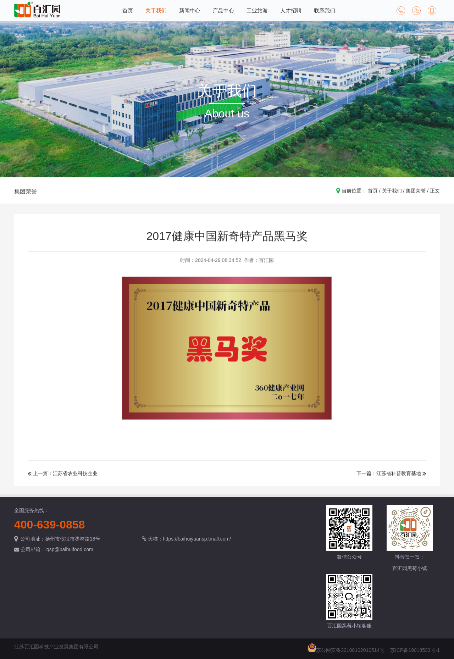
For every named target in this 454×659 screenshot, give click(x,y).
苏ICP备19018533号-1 (415, 650)
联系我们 (324, 10)
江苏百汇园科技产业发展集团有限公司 (56, 646)
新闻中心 (189, 10)
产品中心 (223, 10)
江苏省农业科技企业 (75, 478)
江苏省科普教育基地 (398, 478)
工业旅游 (257, 10)
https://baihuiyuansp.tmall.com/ (197, 539)
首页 (127, 10)
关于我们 (156, 10)
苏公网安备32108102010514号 (350, 650)
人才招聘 (290, 10)
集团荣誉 (25, 196)
